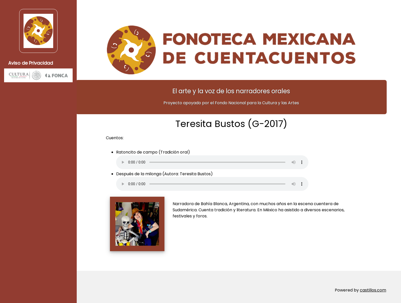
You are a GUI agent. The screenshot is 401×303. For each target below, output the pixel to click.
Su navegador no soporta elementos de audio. (220, 160)
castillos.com (373, 287)
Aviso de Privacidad (30, 63)
